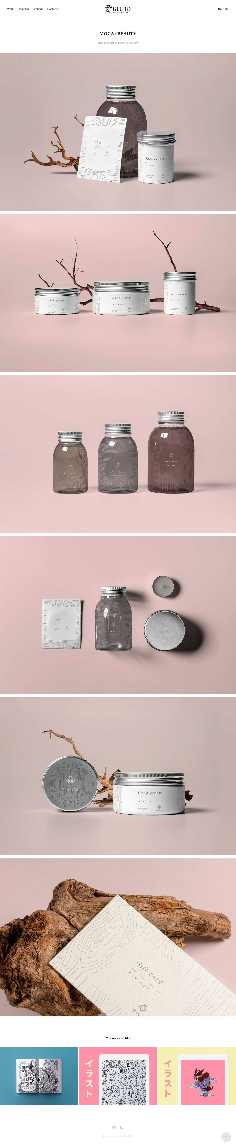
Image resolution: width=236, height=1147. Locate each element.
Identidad (23, 9)
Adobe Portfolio (124, 1136)
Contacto (52, 9)
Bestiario (38, 9)
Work (10, 9)
